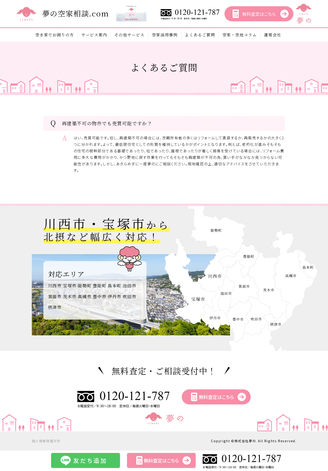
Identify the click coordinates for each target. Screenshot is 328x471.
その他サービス (129, 35)
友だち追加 (90, 460)
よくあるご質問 (200, 35)
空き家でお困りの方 (54, 35)
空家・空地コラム (239, 35)
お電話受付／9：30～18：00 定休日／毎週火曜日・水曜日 (190, 17)
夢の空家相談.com (75, 13)
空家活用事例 (165, 35)
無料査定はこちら (259, 14)
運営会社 (272, 35)
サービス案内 (94, 35)
